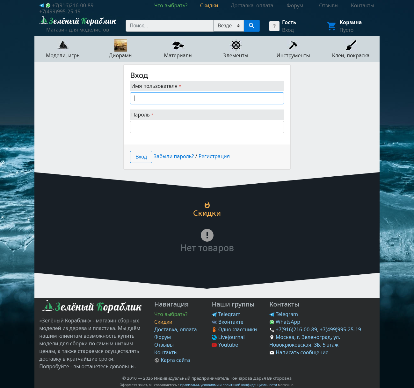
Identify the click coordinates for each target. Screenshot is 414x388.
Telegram (226, 314)
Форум (162, 337)
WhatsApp (284, 321)
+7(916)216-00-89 (73, 5)
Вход (288, 29)
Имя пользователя (156, 85)
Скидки (163, 321)
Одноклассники (234, 329)
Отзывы (164, 344)
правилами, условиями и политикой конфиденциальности (228, 385)
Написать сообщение (302, 352)
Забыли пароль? (174, 156)
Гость (289, 22)
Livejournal (228, 337)
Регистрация (214, 156)
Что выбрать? (170, 314)
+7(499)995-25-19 (60, 11)
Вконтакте (227, 321)
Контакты (166, 352)
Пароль (142, 114)
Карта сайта (172, 359)
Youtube (225, 344)
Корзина (350, 22)
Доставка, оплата (175, 329)
